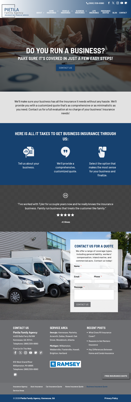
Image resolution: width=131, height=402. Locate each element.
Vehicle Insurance (65, 12)
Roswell (69, 336)
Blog (115, 13)
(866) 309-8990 (96, 3)
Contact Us (65, 67)
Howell (76, 349)
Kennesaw (63, 332)
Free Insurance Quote (116, 376)
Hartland (63, 353)
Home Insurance (51, 12)
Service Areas (18, 390)
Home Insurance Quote (74, 386)
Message (85, 282)
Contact (123, 13)
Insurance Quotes (105, 12)
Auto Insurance (37, 386)
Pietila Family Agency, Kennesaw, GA (37, 398)
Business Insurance (80, 12)
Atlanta (71, 340)
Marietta (73, 332)
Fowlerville (67, 349)
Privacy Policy (111, 398)
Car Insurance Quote (54, 386)
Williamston (64, 345)
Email (84, 276)
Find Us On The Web (22, 348)
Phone (96, 276)
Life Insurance (94, 12)
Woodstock (61, 340)
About (39, 13)
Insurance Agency (20, 386)
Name (84, 270)
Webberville (55, 349)
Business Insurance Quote (97, 386)
